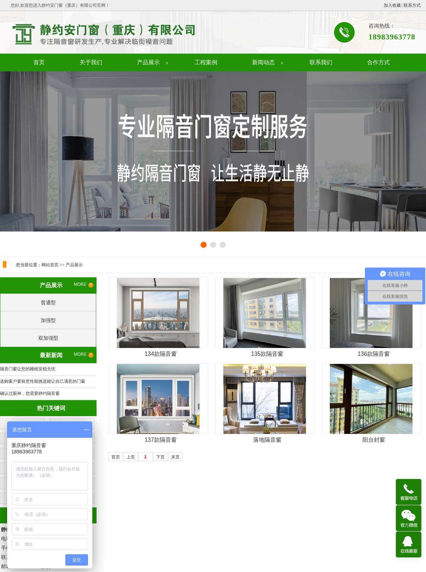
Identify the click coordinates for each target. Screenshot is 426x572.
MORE (83, 285)
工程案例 (206, 62)
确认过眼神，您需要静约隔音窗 (30, 393)
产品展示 (148, 62)
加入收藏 (392, 5)
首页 (39, 62)
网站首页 (50, 264)
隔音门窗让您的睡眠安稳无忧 (27, 368)
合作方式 (378, 62)
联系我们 (321, 62)
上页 (130, 456)
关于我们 (91, 62)
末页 (175, 456)
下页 (160, 456)
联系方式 (412, 5)
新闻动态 (263, 62)
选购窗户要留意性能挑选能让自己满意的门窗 (42, 381)
